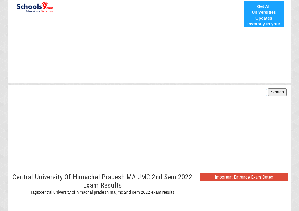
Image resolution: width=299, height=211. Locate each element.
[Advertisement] (149, 42)
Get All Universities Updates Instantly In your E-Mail (263, 18)
